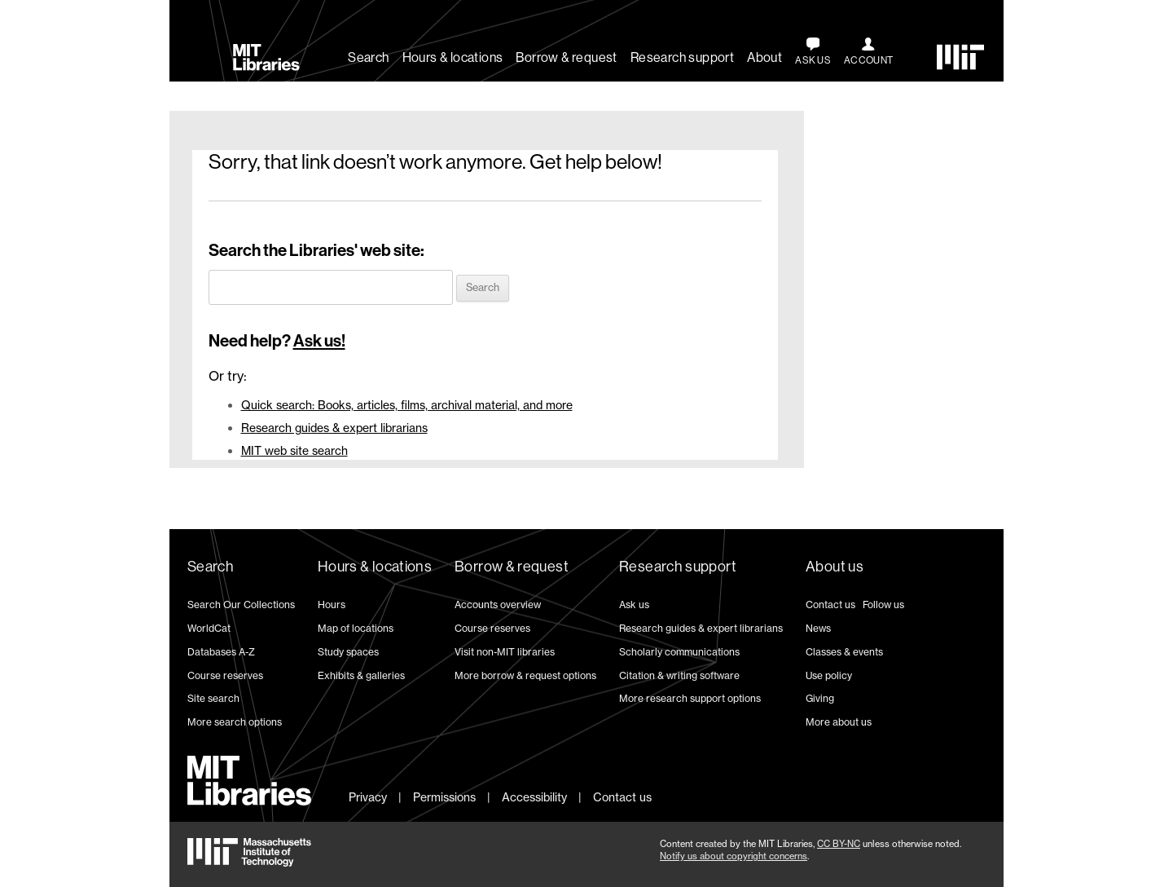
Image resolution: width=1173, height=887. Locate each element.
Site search (213, 698)
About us (834, 566)
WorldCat (209, 628)
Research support (682, 57)
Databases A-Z (221, 652)
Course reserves (225, 675)
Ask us (634, 604)
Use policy (829, 675)
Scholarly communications (679, 652)
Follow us (883, 604)
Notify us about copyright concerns (733, 856)
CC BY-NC (838, 843)
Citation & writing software (679, 675)
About (764, 57)
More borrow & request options (525, 675)
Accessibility (534, 797)
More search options (234, 722)
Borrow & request (566, 57)
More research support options (690, 698)
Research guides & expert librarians (334, 428)
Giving (820, 698)
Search (368, 57)
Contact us (830, 604)
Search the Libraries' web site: (316, 250)
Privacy (368, 797)
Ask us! (319, 341)
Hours (331, 604)
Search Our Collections (241, 604)
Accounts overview (498, 604)
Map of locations (355, 628)
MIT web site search (294, 450)
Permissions (444, 797)
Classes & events (844, 652)
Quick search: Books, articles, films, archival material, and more (407, 405)
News (818, 628)
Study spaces (348, 652)
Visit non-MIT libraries (505, 652)
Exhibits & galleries (361, 675)
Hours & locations (452, 57)
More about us (839, 722)
